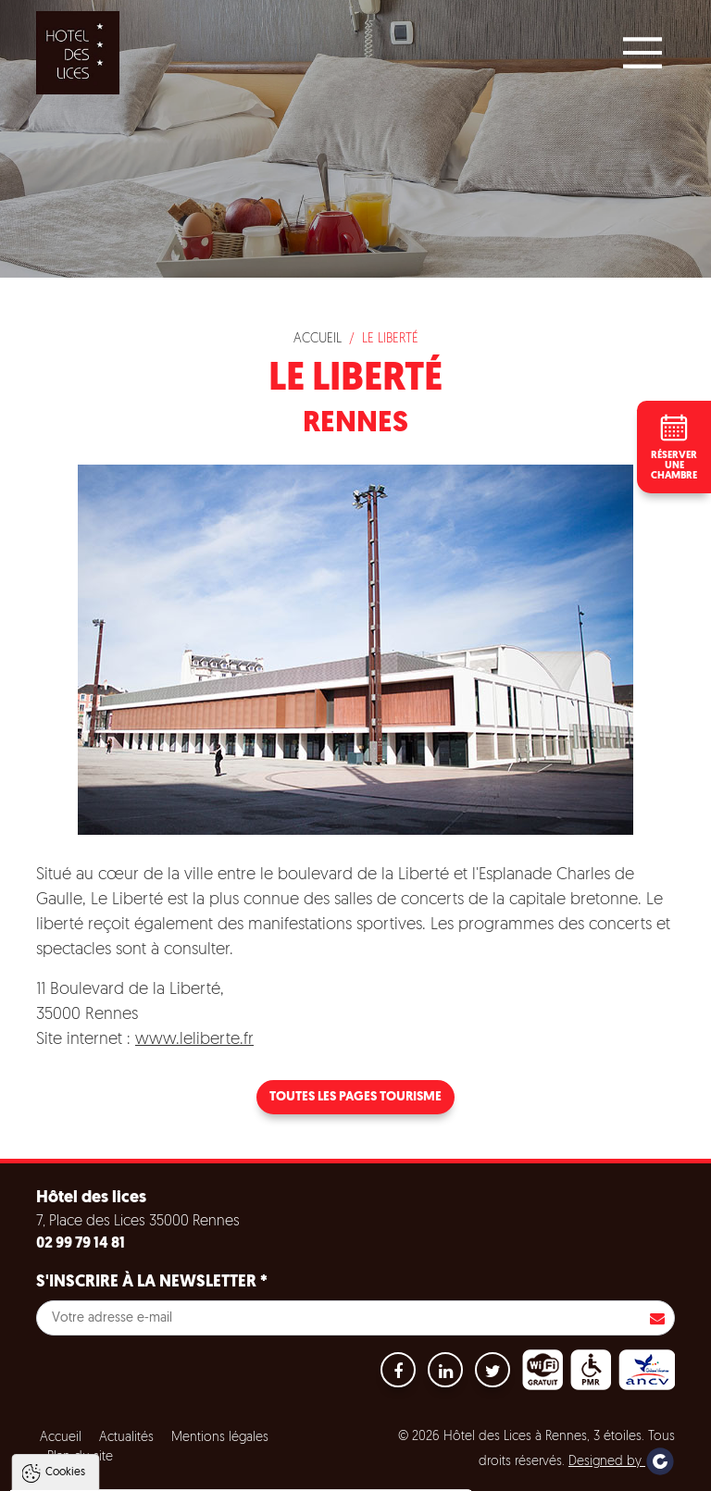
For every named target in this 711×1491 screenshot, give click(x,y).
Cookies (65, 1285)
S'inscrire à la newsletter (152, 1282)
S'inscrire (657, 1318)
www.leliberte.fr (194, 1040)
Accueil (317, 339)
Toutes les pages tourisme (355, 1097)
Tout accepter (133, 1473)
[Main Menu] (642, 52)
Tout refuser (247, 1473)
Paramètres (355, 1473)
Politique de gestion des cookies (119, 1428)
